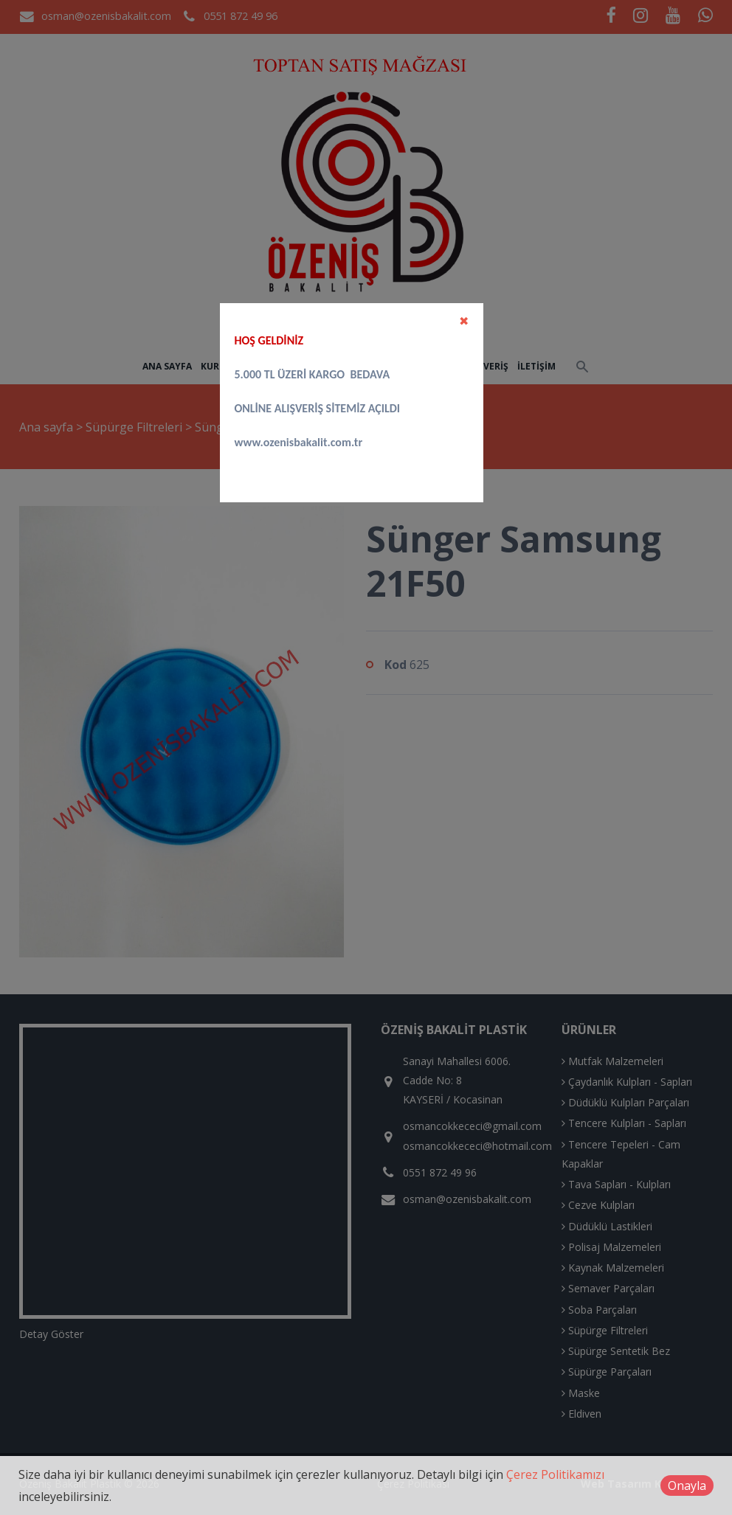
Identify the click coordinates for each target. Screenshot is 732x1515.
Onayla (687, 1485)
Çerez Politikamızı (555, 1474)
